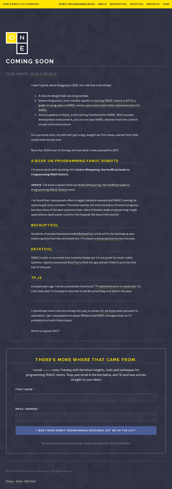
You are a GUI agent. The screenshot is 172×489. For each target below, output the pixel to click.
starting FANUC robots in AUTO (113, 100)
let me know (108, 311)
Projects (153, 4)
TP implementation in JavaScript (115, 286)
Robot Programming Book (77, 4)
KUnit (66, 115)
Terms (19, 481)
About (102, 4)
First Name (25, 389)
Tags (165, 4)
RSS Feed (30, 481)
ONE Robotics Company (21, 4)
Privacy (10, 481)
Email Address (27, 409)
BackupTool (118, 4)
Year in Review (43, 74)
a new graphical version (108, 238)
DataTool (137, 4)
